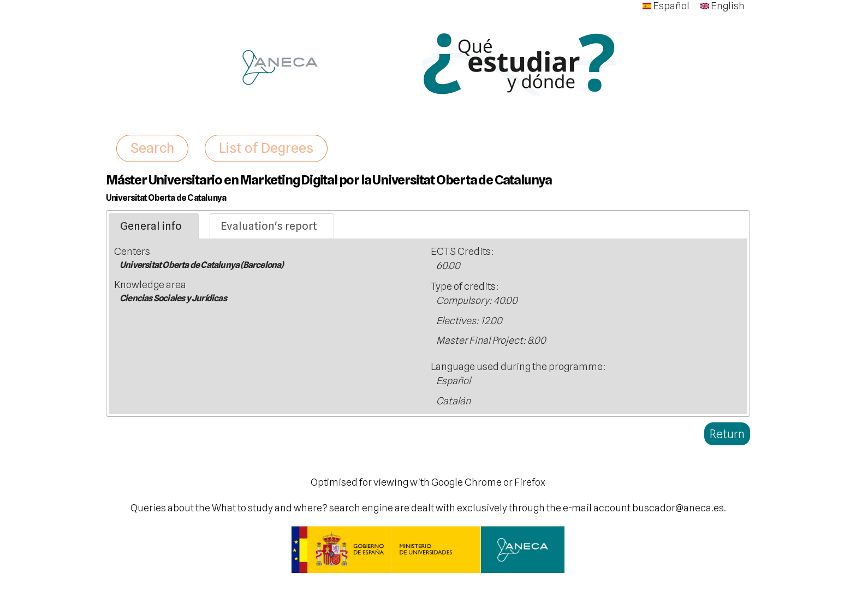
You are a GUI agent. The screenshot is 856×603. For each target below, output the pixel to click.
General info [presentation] (151, 225)
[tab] (154, 226)
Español (666, 5)
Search (152, 148)
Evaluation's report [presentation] (269, 225)
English (722, 5)
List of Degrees (266, 148)
